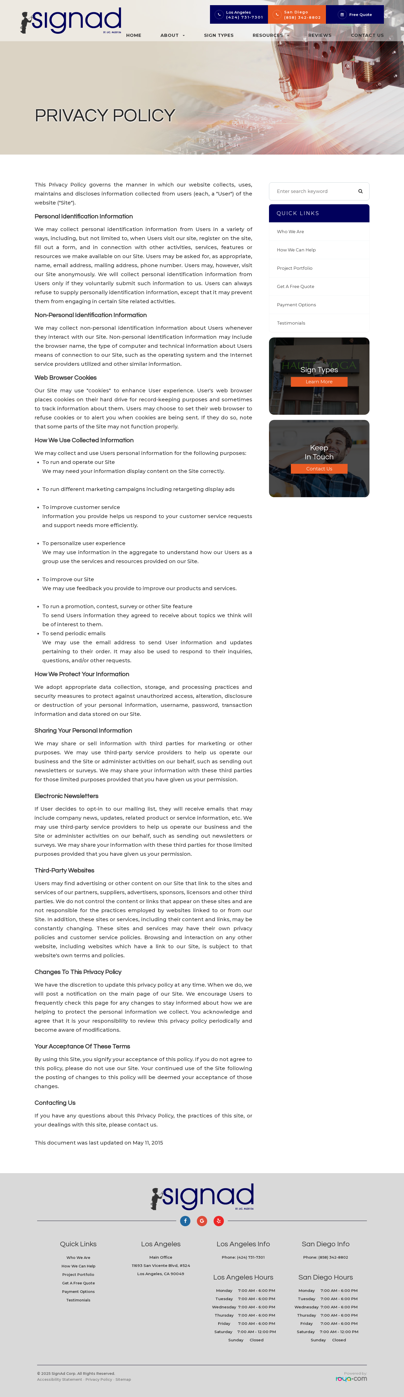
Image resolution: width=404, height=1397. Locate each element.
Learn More (319, 382)
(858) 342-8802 (302, 17)
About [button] (173, 35)
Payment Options (297, 305)
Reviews (320, 35)
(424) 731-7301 (244, 17)
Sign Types (219, 35)
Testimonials (292, 323)
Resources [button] (271, 35)
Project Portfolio (295, 268)
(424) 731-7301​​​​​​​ (251, 1257)
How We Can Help (298, 250)
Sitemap (123, 1379)
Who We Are (291, 231)
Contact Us (367, 35)
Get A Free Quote (297, 286)
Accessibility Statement (59, 1379)
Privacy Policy (99, 1379)
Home (133, 35)
